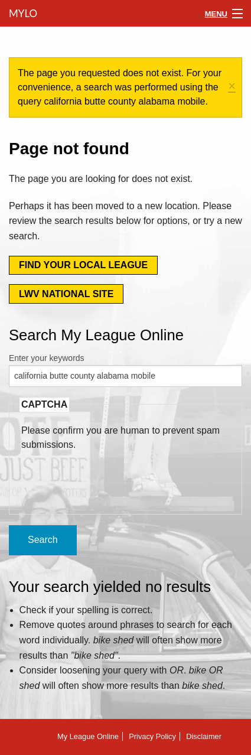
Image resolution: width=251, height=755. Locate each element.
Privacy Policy (152, 736)
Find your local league (83, 265)
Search (43, 540)
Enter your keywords (46, 358)
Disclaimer (203, 736)
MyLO (22, 13)
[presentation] (111, 475)
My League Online (88, 736)
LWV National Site (66, 294)
